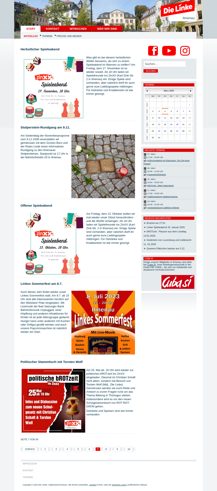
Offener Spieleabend (36, 205)
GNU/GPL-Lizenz (119, 485)
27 (177, 131)
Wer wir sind (107, 28)
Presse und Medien (69, 36)
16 (153, 124)
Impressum (30, 463)
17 (159, 124)
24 (159, 131)
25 (165, 131)
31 (159, 138)
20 (177, 124)
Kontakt (52, 28)
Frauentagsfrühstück (156, 174)
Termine (47, 36)
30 (153, 138)
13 (177, 118)
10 (129, 449)
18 (165, 124)
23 (153, 131)
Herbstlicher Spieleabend (40, 49)
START (30, 28)
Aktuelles (31, 36)
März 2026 (169, 91)
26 (171, 131)
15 (190, 118)
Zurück (30, 449)
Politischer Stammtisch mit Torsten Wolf (52, 362)
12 (171, 118)
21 (183, 124)
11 (165, 118)
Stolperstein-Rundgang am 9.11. (45, 127)
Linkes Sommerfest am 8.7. (41, 283)
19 (171, 124)
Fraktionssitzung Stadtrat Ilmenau (162, 196)
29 (190, 131)
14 (183, 118)
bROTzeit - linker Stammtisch (160, 185)
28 (183, 131)
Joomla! (92, 485)
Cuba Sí (151, 264)
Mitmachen (78, 28)
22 (190, 124)
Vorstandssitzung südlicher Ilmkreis (163, 207)
